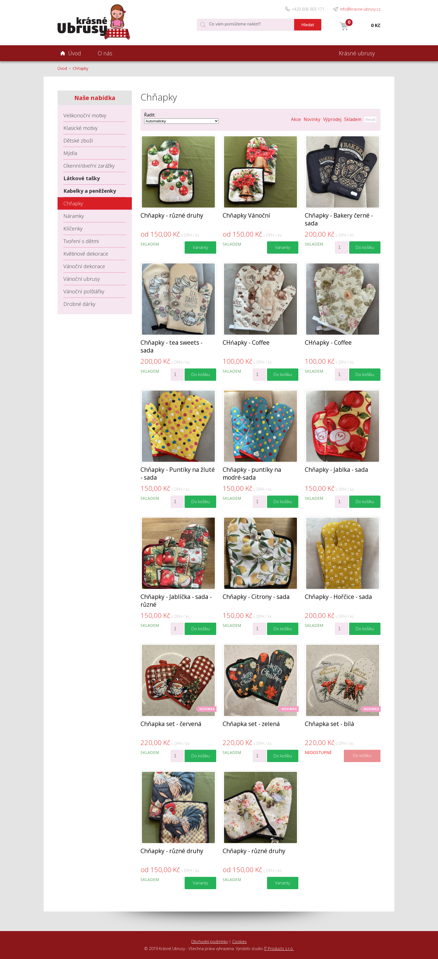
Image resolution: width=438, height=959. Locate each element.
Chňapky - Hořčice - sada (338, 597)
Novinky (312, 119)
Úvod (62, 68)
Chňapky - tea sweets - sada (172, 346)
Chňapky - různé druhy (172, 215)
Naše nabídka (94, 98)
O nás (105, 53)
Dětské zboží (78, 140)
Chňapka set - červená (171, 724)
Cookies (239, 941)
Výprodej (332, 119)
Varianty (200, 247)
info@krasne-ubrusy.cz (360, 9)
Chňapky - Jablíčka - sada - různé (176, 600)
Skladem (352, 119)
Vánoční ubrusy (81, 278)
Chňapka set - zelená (251, 724)
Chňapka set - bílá (329, 724)
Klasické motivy (80, 128)
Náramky (73, 216)
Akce (296, 119)
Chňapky (80, 68)
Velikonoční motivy (84, 115)
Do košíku (365, 247)
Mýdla (70, 153)
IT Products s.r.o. (279, 948)
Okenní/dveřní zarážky (89, 165)
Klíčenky (72, 228)
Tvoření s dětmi (81, 241)
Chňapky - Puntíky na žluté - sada (178, 473)
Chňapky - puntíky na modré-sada (252, 473)
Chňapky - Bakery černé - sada (339, 219)
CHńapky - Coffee (246, 342)
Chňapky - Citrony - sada (256, 597)
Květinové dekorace (85, 253)
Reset (370, 119)
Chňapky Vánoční (246, 215)
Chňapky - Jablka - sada (336, 469)
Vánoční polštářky (83, 291)
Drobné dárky (79, 304)
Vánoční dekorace (84, 266)
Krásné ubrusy (357, 53)
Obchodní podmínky (209, 941)
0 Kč (375, 25)
